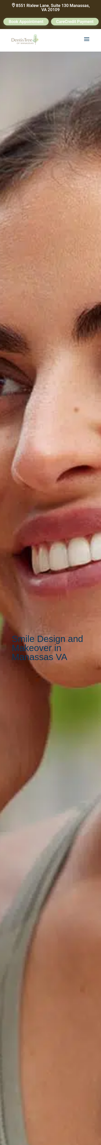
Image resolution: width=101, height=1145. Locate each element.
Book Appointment (26, 21)
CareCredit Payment (75, 21)
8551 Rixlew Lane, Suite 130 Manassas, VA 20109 (53, 7)
